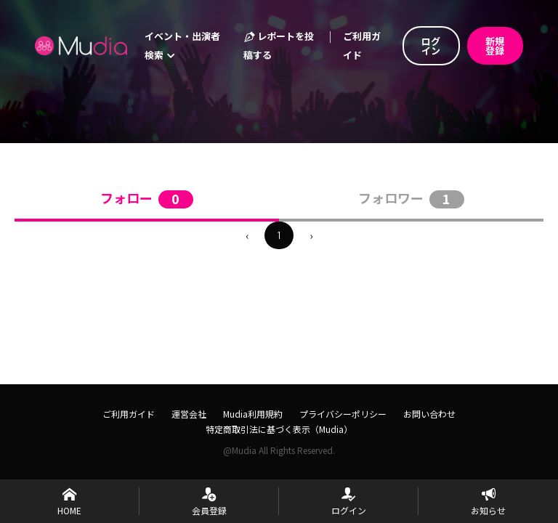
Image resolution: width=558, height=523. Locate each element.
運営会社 (188, 414)
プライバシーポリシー (343, 414)
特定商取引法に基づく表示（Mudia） (279, 429)
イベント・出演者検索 (182, 45)
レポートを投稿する (278, 45)
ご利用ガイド (362, 45)
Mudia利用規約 (253, 414)
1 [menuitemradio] (279, 235)
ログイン (430, 45)
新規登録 (494, 45)
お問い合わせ (429, 414)
